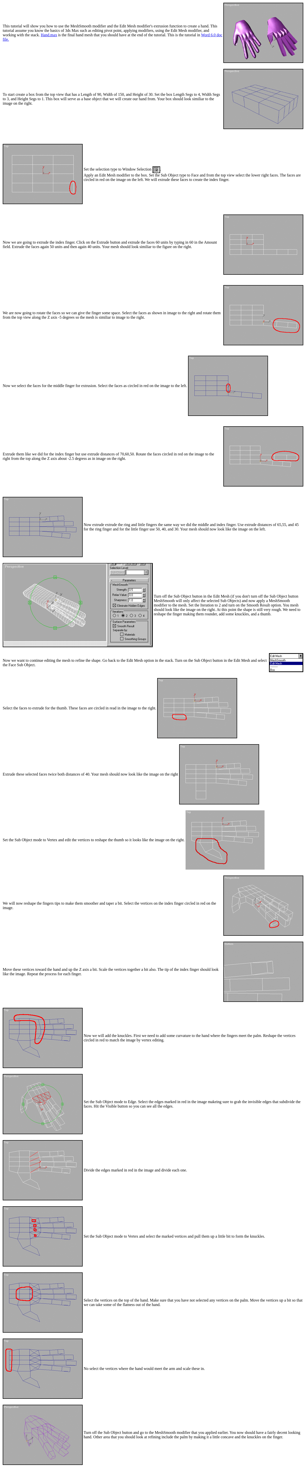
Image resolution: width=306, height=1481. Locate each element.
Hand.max (49, 35)
